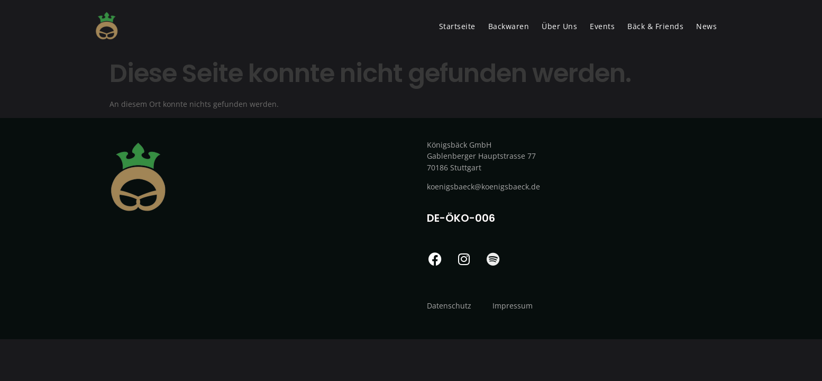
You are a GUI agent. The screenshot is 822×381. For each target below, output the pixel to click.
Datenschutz (449, 306)
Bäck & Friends (655, 26)
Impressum (512, 306)
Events (602, 26)
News (706, 26)
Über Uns (559, 26)
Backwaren (508, 26)
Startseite (457, 26)
